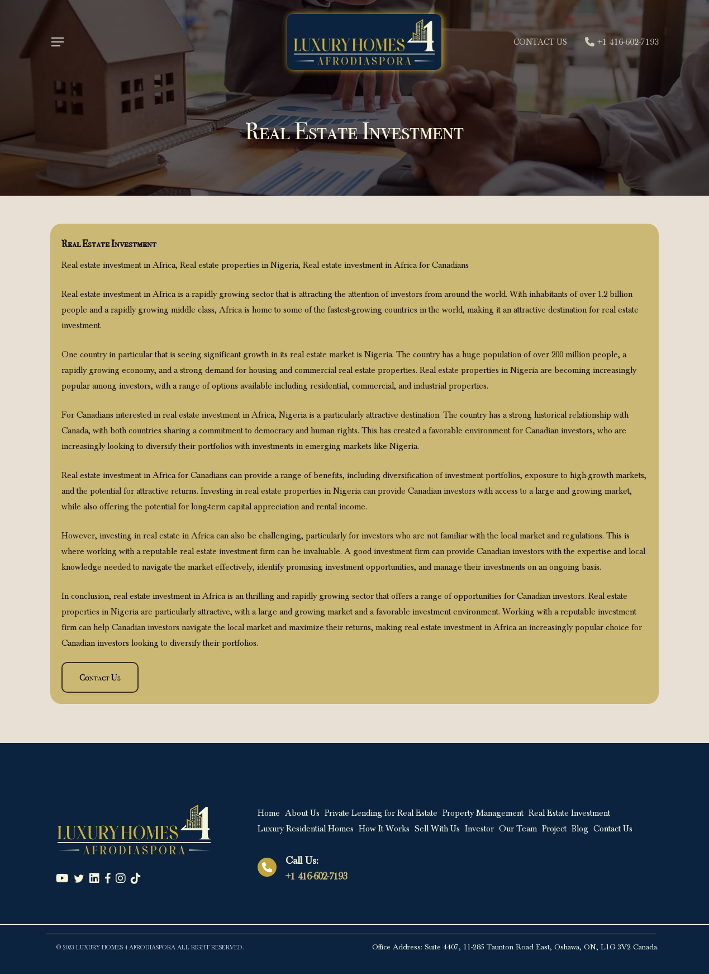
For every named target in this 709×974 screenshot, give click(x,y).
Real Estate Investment (569, 813)
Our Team (518, 829)
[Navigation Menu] (57, 42)
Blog (580, 829)
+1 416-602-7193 (316, 876)
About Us (302, 813)
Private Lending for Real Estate (381, 813)
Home (269, 813)
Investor (479, 829)
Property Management (483, 813)
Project (554, 829)
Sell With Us (437, 829)
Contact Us (612, 829)
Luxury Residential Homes (306, 829)
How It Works (384, 829)
